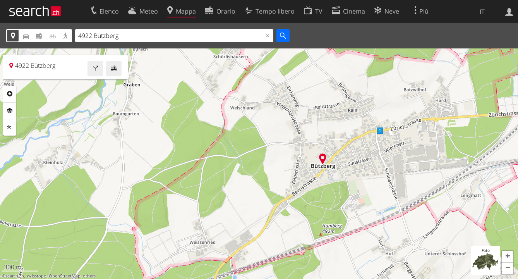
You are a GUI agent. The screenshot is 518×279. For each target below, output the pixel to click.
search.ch (14, 276)
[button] (507, 257)
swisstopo (36, 276)
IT (482, 11)
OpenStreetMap (65, 276)
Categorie (9, 94)
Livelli (9, 111)
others (89, 276)
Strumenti (9, 127)
